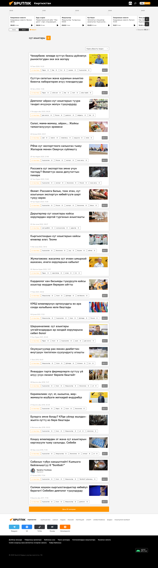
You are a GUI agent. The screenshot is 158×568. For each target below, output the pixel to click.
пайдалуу (80, 115)
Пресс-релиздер (64, 540)
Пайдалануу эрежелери (33, 540)
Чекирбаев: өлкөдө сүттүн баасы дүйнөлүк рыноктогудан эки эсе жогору (58, 57)
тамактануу (64, 138)
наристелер (55, 273)
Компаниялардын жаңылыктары (83, 540)
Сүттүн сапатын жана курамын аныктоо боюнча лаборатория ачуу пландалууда (56, 79)
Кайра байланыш (55, 543)
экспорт (68, 160)
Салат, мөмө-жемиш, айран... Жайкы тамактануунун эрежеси (54, 125)
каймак (90, 250)
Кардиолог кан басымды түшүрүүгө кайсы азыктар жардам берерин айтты (58, 282)
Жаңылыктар (46, 295)
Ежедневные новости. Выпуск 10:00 (124, 21)
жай (43, 138)
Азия (71, 318)
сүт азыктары (37, 37)
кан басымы (81, 295)
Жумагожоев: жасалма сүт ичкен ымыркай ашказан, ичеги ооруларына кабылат (58, 260)
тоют (73, 92)
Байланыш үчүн (49, 540)
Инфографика (99, 520)
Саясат (55, 520)
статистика (90, 431)
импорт (85, 453)
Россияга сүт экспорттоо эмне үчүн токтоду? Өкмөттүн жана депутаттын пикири (54, 172)
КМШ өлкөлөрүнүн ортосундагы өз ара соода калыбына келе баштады (55, 305)
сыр (70, 250)
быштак (79, 250)
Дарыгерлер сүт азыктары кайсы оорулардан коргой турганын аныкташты (57, 215)
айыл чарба (84, 92)
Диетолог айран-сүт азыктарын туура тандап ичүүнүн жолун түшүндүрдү (55, 102)
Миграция (80, 520)
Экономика (70, 183)
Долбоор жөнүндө (15, 540)
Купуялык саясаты (104, 540)
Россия (57, 115)
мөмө (87, 138)
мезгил (53, 138)
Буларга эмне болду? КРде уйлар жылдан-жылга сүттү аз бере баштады (58, 418)
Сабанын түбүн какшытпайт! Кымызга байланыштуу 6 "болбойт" (55, 463)
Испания (80, 363)
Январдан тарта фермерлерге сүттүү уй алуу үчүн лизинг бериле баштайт (56, 373)
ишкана (70, 70)
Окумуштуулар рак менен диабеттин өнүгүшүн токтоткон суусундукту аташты (57, 350)
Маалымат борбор (122, 520)
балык (92, 205)
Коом (58, 295)
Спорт (88, 520)
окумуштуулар (60, 228)
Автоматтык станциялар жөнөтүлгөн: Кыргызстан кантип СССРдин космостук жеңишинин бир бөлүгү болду (98, 23)
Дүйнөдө (68, 295)
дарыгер (73, 228)
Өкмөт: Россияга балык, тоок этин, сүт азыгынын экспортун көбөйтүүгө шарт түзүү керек (55, 194)
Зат (90, 115)
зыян (76, 341)
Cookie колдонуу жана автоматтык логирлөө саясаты (28, 543)
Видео (109, 520)
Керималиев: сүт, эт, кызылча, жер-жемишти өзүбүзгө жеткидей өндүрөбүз (56, 395)
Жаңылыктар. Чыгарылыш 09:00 (71, 21)
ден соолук (45, 115)
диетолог (68, 115)
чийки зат (55, 92)
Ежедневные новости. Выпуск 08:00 (21, 21)
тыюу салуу (80, 160)
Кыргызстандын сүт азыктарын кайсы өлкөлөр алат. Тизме (55, 237)
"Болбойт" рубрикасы (86, 479)
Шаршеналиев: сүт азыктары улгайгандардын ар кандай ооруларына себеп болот (56, 329)
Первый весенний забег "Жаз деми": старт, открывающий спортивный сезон (46, 22)
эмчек (67, 273)
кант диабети (46, 228)
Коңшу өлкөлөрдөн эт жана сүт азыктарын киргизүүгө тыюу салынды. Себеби (58, 440)
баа (53, 70)
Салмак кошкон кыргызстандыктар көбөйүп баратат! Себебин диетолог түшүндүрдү (59, 488)
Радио (44, 70)
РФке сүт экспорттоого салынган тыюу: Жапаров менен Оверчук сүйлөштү (56, 147)
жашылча (77, 138)
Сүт (61, 70)
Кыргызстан (83, 70)
